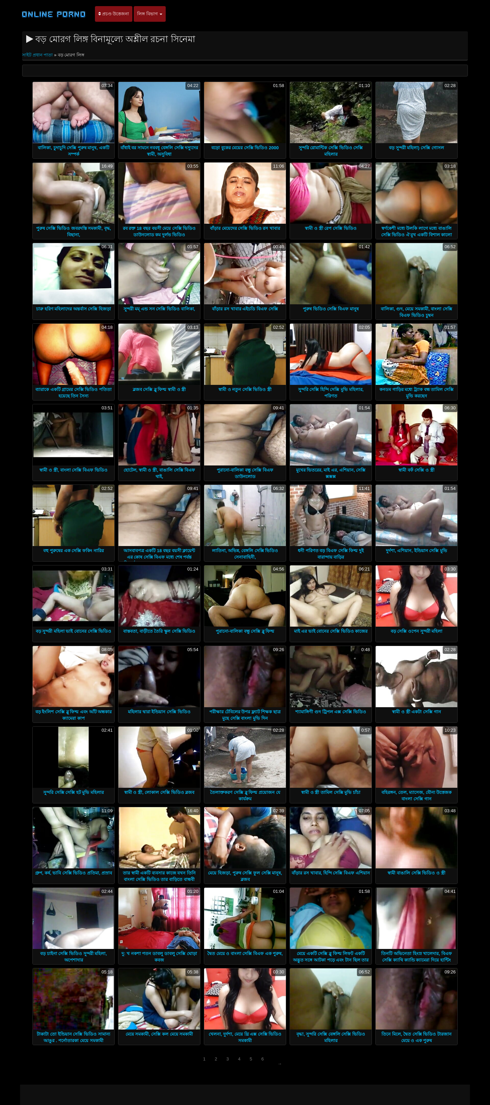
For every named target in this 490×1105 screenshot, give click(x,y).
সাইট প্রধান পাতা (38, 54)
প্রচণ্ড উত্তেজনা (113, 13)
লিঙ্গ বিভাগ (149, 13)
